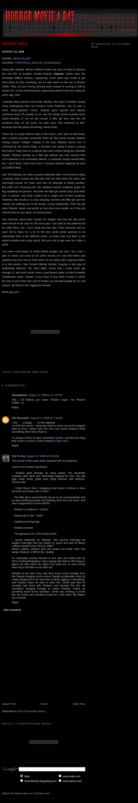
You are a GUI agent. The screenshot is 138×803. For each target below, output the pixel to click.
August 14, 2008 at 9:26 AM (43, 456)
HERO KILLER (21, 58)
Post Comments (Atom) (32, 711)
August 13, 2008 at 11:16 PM (45, 395)
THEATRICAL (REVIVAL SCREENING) (38, 62)
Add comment (12, 609)
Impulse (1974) (15, 44)
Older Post (79, 703)
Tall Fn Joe (18, 456)
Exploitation (22, 372)
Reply (15, 407)
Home (44, 703)
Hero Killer (40, 372)
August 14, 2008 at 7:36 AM (46, 417)
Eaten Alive (61, 440)
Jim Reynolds (20, 417)
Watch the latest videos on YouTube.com (26, 793)
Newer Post (9, 703)
